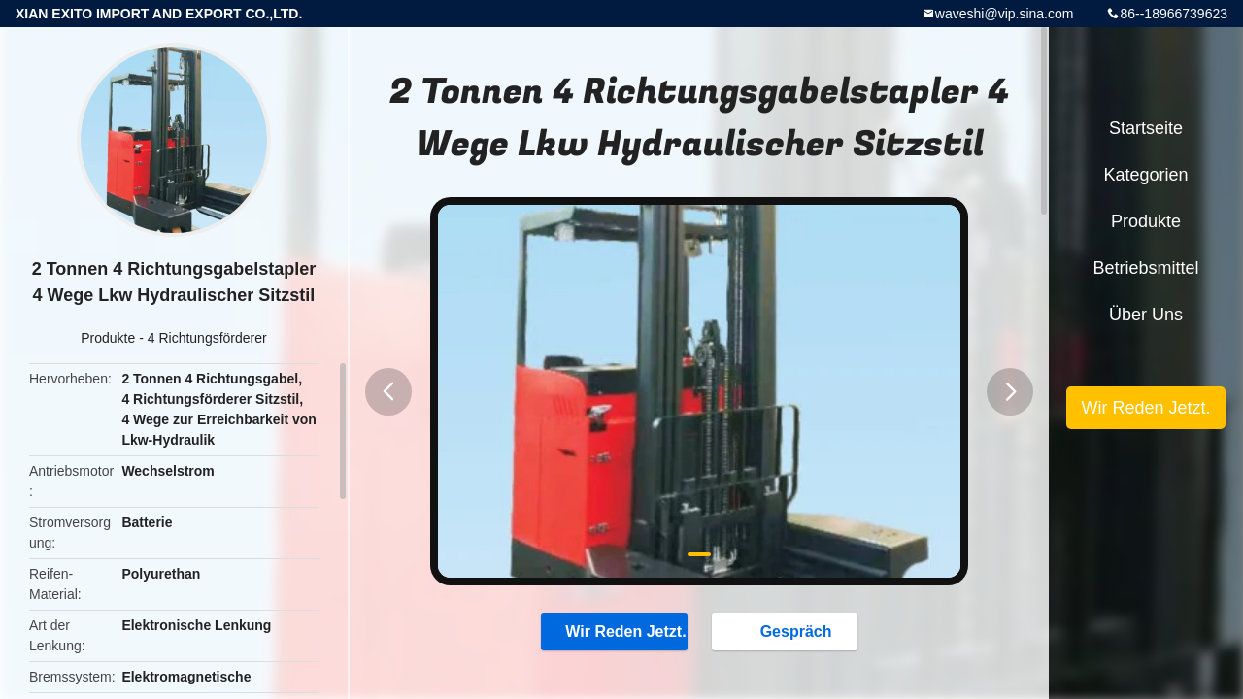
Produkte (108, 338)
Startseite (1146, 128)
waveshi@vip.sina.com (1004, 13)
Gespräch (788, 631)
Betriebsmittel (1145, 268)
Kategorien (1145, 174)
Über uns (1146, 314)
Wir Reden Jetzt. (614, 631)
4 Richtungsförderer (207, 338)
